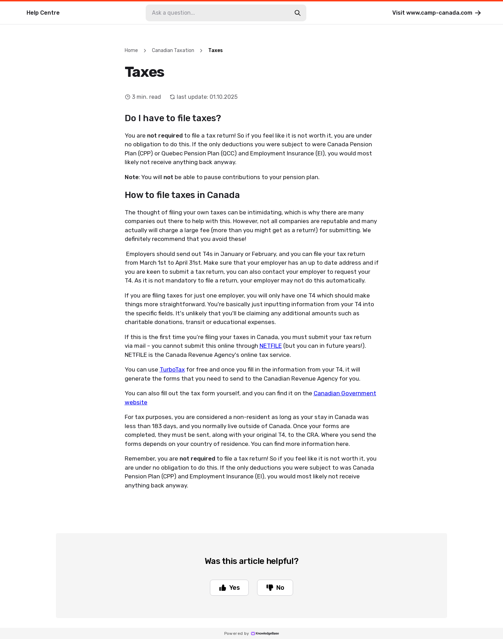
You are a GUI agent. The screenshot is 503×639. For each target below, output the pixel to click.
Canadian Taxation (173, 50)
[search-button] (297, 13)
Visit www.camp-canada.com (437, 13)
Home (131, 50)
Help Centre (43, 12)
